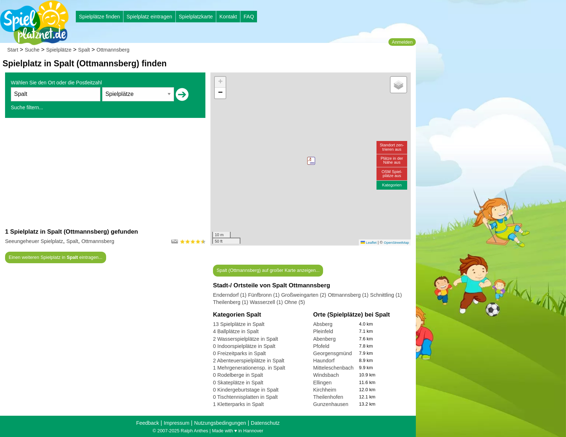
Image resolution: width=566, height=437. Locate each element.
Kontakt (228, 16)
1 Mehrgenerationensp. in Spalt (249, 368)
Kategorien (391, 185)
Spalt (84, 50)
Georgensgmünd (332, 353)
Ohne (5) (294, 302)
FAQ (249, 16)
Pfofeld (321, 346)
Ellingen (322, 382)
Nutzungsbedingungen (220, 423)
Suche (32, 50)
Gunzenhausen (331, 404)
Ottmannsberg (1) (348, 295)
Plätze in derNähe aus (391, 160)
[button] (311, 161)
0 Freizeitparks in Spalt (239, 353)
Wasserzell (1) (266, 302)
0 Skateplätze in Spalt (238, 382)
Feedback (147, 423)
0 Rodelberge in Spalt (238, 375)
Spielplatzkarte (196, 16)
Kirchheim (324, 390)
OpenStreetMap (396, 242)
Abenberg (324, 339)
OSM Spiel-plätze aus (392, 173)
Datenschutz (265, 423)
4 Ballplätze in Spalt (235, 331)
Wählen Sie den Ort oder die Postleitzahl (56, 82)
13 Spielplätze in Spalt (238, 324)
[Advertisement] (105, 172)
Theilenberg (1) (230, 302)
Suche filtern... (27, 107)
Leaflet (368, 242)
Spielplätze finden (99, 16)
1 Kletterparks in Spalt (238, 404)
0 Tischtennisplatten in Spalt (245, 397)
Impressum (176, 423)
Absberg (323, 324)
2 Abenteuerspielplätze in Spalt (248, 360)
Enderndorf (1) (230, 295)
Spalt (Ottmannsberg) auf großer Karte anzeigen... (268, 270)
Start (12, 50)
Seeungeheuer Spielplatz (34, 241)
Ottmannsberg (112, 50)
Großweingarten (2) (303, 295)
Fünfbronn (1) (263, 295)
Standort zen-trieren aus (392, 147)
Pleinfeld (323, 331)
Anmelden (402, 42)
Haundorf (324, 360)
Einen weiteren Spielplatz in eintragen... (56, 257)
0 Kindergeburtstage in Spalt (246, 390)
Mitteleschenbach (333, 368)
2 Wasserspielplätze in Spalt (245, 339)
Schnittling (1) (386, 295)
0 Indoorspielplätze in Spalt (244, 346)
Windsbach (326, 375)
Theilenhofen (328, 397)
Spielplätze (58, 50)
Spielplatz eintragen (149, 16)
